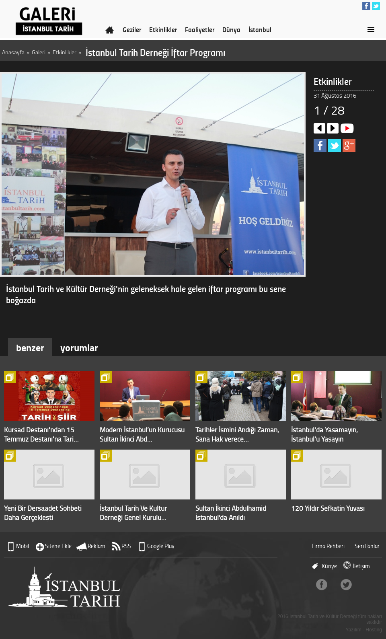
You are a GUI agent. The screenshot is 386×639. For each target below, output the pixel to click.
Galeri (38, 52)
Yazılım (353, 630)
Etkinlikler (163, 29)
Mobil (22, 546)
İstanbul (259, 29)
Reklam (96, 546)
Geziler (132, 29)
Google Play (161, 546)
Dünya (231, 29)
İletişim (361, 566)
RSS (126, 546)
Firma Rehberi (328, 546)
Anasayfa (13, 52)
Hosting (373, 630)
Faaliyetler (199, 29)
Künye (329, 566)
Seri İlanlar (367, 546)
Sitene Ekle (58, 546)
